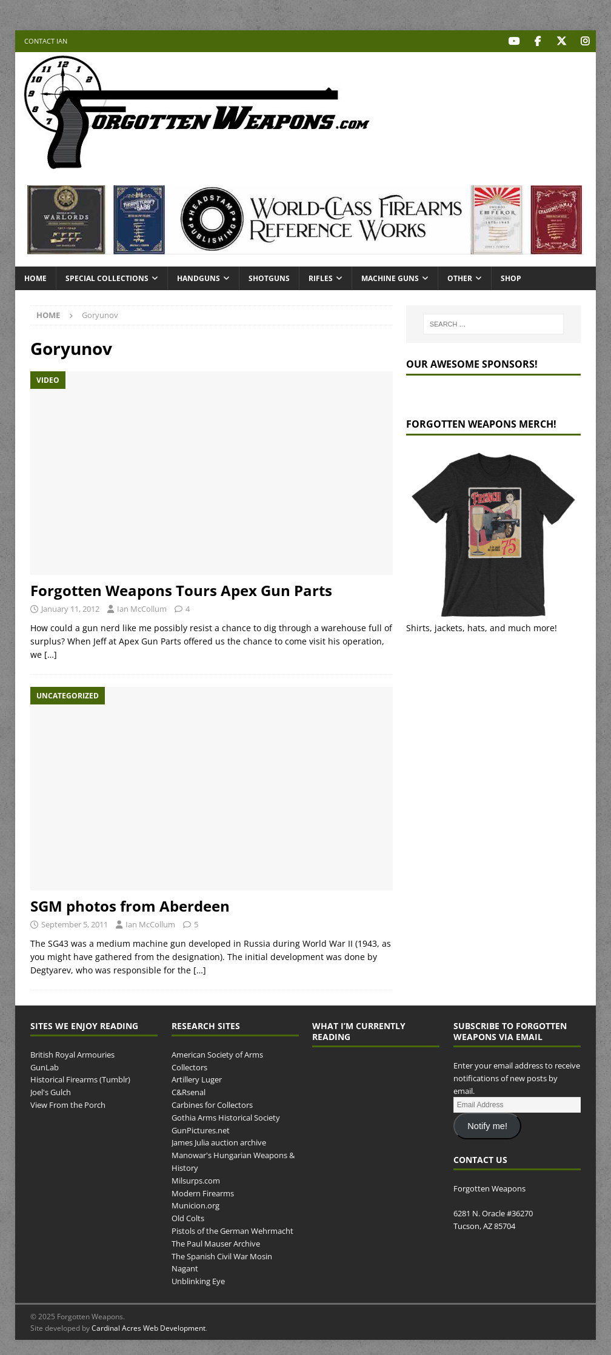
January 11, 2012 (70, 608)
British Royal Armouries (72, 1054)
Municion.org (195, 1205)
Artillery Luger (197, 1079)
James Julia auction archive (219, 1142)
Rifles (321, 278)
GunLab (44, 1066)
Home (35, 278)
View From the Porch (67, 1104)
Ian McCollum (142, 608)
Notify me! (487, 1126)
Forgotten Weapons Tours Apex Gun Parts (181, 590)
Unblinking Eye (198, 1281)
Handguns (198, 278)
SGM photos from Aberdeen (130, 905)
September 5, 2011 (74, 923)
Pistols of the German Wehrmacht (232, 1230)
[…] (50, 654)
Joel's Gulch (50, 1092)
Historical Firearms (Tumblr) (80, 1079)
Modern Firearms (203, 1192)
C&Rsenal (188, 1092)
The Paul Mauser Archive (216, 1242)
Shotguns (269, 278)
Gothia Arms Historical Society (226, 1116)
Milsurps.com (196, 1179)
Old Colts (188, 1218)
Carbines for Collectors (212, 1104)
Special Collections (107, 278)
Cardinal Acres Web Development (148, 1328)
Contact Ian (45, 40)
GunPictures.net (201, 1129)
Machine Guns (390, 278)
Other (459, 278)
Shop (511, 278)
